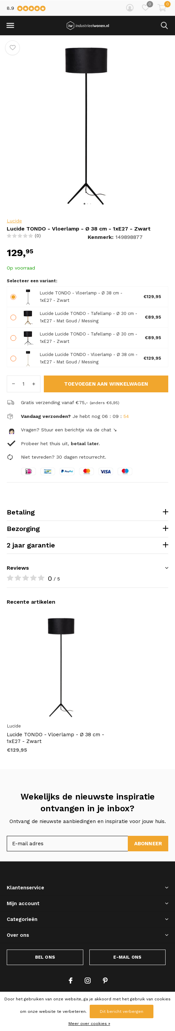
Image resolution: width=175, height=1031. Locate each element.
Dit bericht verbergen (121, 1011)
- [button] (13, 384)
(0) (38, 235)
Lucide (14, 220)
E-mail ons (127, 957)
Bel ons (45, 957)
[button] (10, 25)
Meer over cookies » (89, 1023)
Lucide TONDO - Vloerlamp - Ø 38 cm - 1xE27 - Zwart (55, 738)
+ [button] (33, 384)
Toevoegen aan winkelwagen (106, 384)
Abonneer (148, 844)
